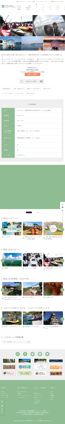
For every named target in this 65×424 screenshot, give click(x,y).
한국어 (51, 397)
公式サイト (21, 155)
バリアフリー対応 (7, 93)
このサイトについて (38, 395)
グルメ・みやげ (4, 397)
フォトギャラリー (58, 7)
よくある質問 (37, 401)
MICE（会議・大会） (22, 391)
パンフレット (50, 7)
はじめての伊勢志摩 (19, 7)
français (51, 399)
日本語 (51, 391)
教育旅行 (19, 393)
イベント (3, 399)
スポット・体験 (4, 395)
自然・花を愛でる (18, 88)
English (51, 393)
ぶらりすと (43, 8)
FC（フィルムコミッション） (24, 395)
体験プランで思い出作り (33, 88)
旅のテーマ (36, 8)
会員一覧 (36, 397)
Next (62, 229)
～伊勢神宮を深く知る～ (28, 7)
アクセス (3, 403)
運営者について (37, 393)
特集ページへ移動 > (32, 74)
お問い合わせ (37, 403)
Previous (3, 229)
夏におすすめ (30, 93)
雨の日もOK (46, 88)
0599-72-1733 (20, 115)
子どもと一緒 (19, 93)
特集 (2, 391)
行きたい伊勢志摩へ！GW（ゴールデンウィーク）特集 (16, 342)
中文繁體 (52, 395)
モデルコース (4, 393)
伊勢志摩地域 (6, 88)
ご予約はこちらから (2, 407)
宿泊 (2, 401)
